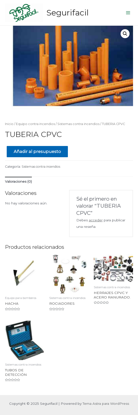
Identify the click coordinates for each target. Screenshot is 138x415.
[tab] (18, 181)
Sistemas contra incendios (78, 124)
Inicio (9, 124)
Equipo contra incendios (35, 124)
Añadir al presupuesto (37, 151)
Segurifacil (67, 12)
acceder (96, 220)
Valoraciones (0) (18, 181)
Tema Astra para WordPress (106, 404)
